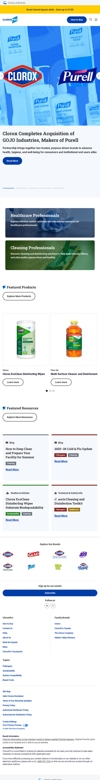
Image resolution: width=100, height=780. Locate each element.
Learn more (13, 382)
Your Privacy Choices (15, 725)
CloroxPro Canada (63, 628)
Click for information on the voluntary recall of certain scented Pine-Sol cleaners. (38, 739)
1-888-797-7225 (43, 761)
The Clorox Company (64, 633)
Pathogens (7, 666)
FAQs (5, 633)
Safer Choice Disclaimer (13, 696)
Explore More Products (19, 296)
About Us (7, 638)
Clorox (57, 624)
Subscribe (50, 593)
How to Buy (77, 19)
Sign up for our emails (50, 586)
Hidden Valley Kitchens (65, 638)
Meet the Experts (10, 642)
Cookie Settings (10, 722)
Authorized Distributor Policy (15, 710)
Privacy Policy (9, 705)
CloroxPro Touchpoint (12, 651)
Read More (12, 161)
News (5, 647)
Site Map (6, 691)
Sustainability (9, 671)
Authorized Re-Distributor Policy (17, 715)
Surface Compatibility (12, 675)
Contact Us (7, 628)
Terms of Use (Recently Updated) (17, 701)
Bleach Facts (8, 680)
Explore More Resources (20, 417)
